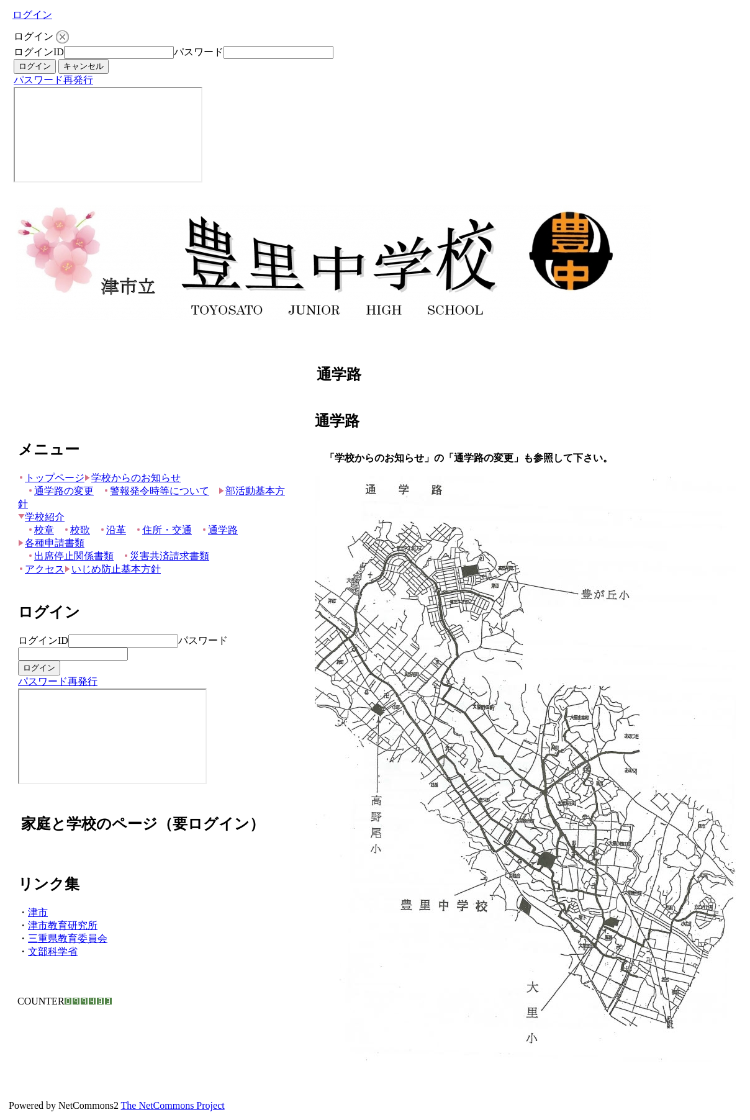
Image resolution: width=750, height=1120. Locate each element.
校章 (40, 530)
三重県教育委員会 (67, 938)
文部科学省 (53, 951)
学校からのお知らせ (132, 477)
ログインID (39, 52)
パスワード (199, 52)
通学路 (219, 530)
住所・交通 (163, 530)
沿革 (112, 530)
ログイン (32, 14)
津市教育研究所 (62, 925)
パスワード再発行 (53, 80)
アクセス (41, 569)
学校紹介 (41, 517)
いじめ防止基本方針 (113, 569)
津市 (38, 912)
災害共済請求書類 (166, 556)
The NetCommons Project (173, 1105)
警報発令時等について (156, 490)
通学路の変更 (60, 490)
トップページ (51, 477)
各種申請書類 (51, 543)
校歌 (76, 530)
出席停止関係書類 (70, 556)
